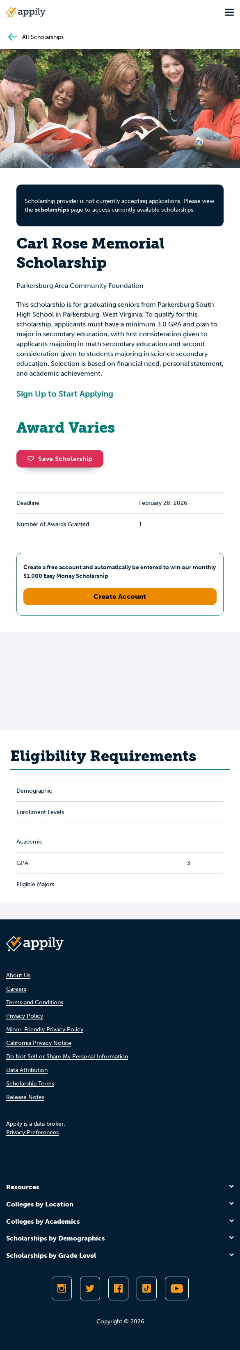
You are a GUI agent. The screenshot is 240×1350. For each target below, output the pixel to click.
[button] (32, 458)
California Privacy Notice (38, 1043)
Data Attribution (27, 1070)
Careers (16, 988)
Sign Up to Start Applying (64, 394)
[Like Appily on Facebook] (118, 1288)
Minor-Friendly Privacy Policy (44, 1029)
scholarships (52, 209)
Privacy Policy (24, 1015)
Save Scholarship (59, 459)
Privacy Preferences (32, 1132)
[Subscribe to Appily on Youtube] (177, 1288)
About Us (18, 975)
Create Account (120, 596)
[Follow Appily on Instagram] (62, 1288)
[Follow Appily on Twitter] (90, 1288)
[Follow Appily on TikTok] (147, 1288)
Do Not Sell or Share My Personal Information (67, 1056)
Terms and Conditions (34, 1002)
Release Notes (25, 1097)
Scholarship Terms (30, 1083)
